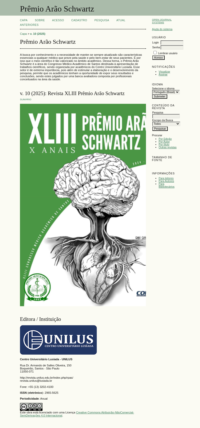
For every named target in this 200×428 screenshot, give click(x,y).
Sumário (25, 99)
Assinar (163, 74)
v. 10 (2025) (38, 33)
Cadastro (79, 20)
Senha (156, 47)
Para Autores (166, 181)
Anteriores (29, 25)
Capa (24, 20)
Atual (121, 20)
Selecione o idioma (163, 88)
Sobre (40, 20)
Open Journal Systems (162, 21)
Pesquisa (101, 20)
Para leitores (166, 178)
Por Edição (165, 139)
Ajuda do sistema (162, 29)
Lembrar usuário (167, 53)
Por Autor (164, 141)
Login (155, 42)
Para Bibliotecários (167, 185)
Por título (164, 144)
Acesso (58, 20)
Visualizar (164, 71)
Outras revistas (168, 147)
